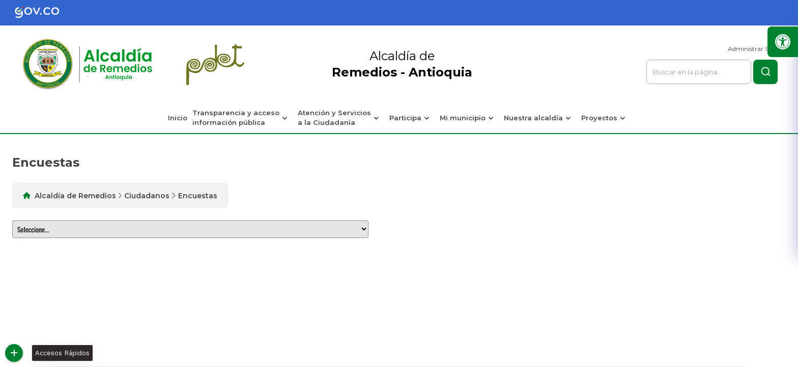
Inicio (177, 118)
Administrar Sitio (753, 49)
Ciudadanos (146, 195)
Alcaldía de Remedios (75, 195)
